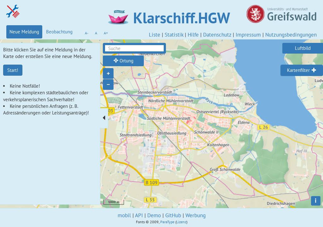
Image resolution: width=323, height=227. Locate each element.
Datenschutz (217, 34)
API (139, 215)
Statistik (174, 34)
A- (86, 33)
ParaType (167, 221)
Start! (12, 70)
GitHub (173, 215)
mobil (124, 215)
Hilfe (193, 34)
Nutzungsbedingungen (291, 34)
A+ (106, 33)
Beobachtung (59, 32)
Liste (154, 34)
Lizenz (181, 221)
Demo (154, 215)
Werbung (195, 215)
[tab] (302, 70)
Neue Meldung (24, 32)
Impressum (248, 34)
